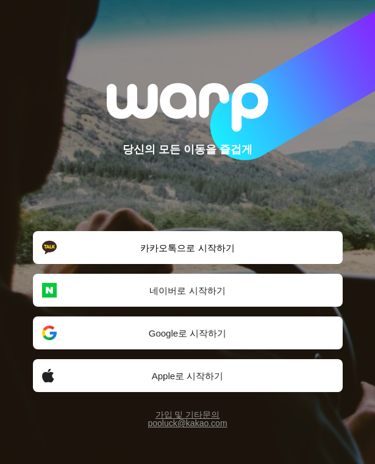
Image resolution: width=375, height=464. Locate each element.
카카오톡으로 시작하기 (138, 247)
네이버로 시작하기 (133, 290)
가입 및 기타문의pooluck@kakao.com (187, 418)
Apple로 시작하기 (132, 376)
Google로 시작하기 (134, 333)
